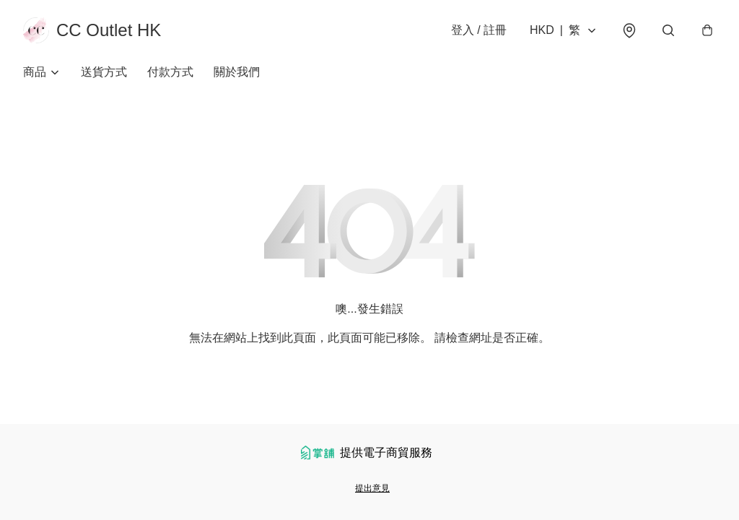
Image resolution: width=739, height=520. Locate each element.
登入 (479, 30)
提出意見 (372, 488)
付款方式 (170, 72)
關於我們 (237, 72)
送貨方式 (104, 72)
